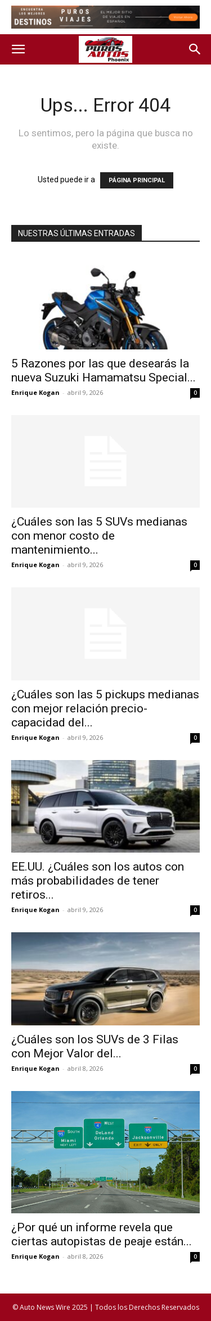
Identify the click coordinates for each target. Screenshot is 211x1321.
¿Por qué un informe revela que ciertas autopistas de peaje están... (101, 1234)
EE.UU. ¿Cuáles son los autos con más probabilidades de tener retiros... (97, 880)
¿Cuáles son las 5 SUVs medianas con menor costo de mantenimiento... (99, 535)
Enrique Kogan (35, 392)
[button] (18, 49)
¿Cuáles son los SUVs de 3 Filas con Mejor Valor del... (94, 1046)
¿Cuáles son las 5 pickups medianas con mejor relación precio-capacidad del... (105, 708)
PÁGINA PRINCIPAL (137, 180)
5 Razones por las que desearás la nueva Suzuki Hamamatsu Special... (103, 370)
